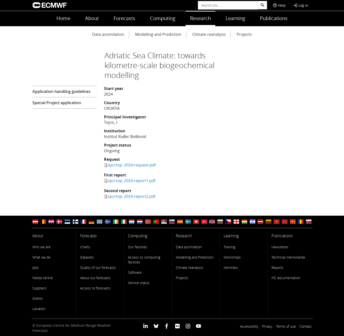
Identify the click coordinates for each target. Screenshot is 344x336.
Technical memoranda (288, 257)
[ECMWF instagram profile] (188, 326)
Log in (300, 5)
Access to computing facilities (144, 259)
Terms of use (286, 326)
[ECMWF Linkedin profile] (145, 326)
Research (200, 18)
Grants (37, 298)
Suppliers (39, 288)
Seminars (231, 267)
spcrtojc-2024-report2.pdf (131, 196)
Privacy (267, 326)
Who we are (41, 247)
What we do (41, 257)
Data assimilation (108, 34)
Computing (162, 18)
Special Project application (56, 102)
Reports (277, 267)
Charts (85, 247)
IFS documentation (285, 277)
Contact (306, 326)
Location (38, 308)
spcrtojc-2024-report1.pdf (131, 180)
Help (279, 5)
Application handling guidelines (61, 91)
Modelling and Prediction (158, 34)
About (92, 18)
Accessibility (249, 326)
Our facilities (137, 247)
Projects (244, 34)
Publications (274, 18)
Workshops (232, 257)
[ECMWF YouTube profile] (198, 326)
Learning (235, 18)
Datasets (87, 257)
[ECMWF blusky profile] (156, 326)
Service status (139, 282)
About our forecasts (95, 277)
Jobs (35, 267)
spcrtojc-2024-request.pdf (132, 165)
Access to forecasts (95, 288)
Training (229, 247)
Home (63, 18)
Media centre (42, 277)
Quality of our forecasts (98, 267)
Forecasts (124, 18)
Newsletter (279, 247)
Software (134, 272)
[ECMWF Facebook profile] (166, 326)
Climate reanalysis (209, 34)
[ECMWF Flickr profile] (177, 326)
